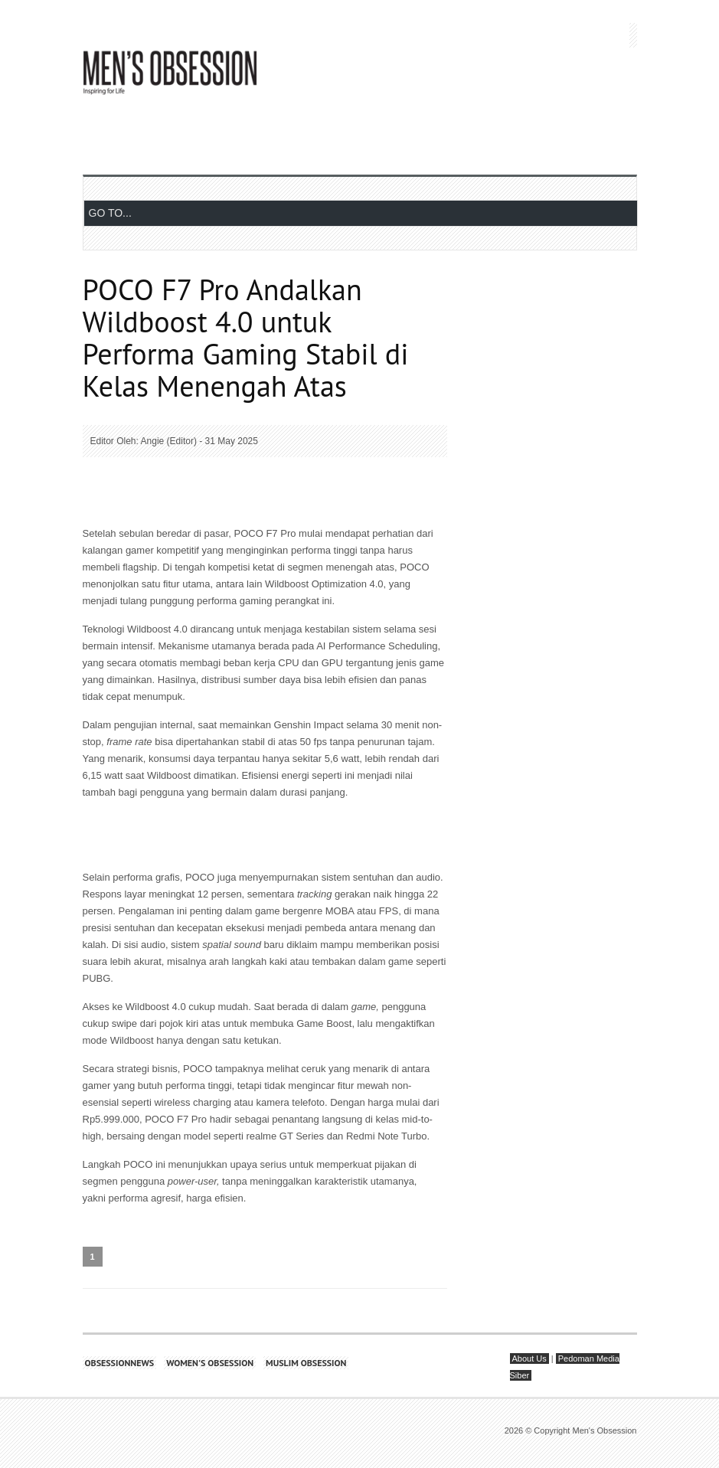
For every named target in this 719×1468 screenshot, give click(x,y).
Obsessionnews (120, 1362)
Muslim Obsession (306, 1362)
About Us (529, 1358)
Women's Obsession (209, 1362)
